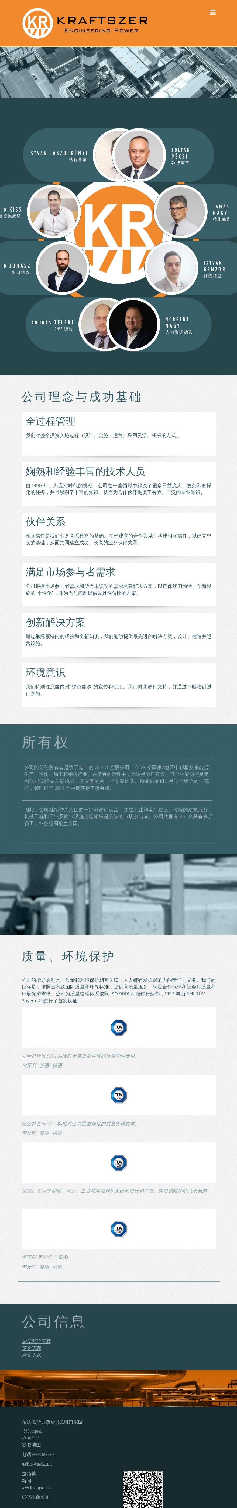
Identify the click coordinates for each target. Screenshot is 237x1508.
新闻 (26, 1481)
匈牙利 (29, 1065)
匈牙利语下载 (36, 1341)
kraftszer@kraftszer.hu (37, 1464)
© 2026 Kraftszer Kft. (36, 1497)
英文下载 (31, 1348)
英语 (44, 1065)
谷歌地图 (31, 1445)
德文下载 (31, 1355)
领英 (31, 1474)
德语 (57, 1065)
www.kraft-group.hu (36, 1488)
